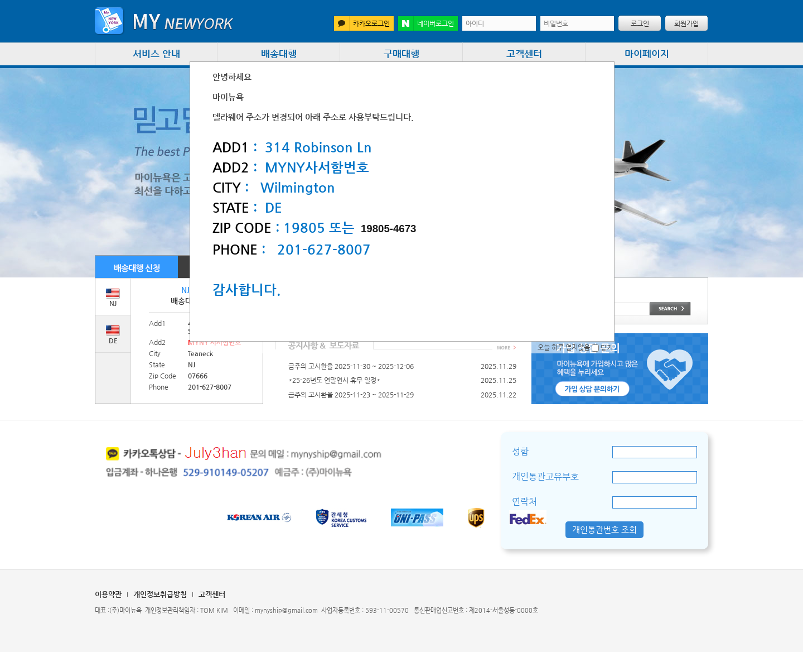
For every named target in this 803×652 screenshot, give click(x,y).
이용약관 (108, 594)
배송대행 (279, 53)
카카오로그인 (362, 23)
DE (113, 334)
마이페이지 (647, 53)
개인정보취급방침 (160, 594)
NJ (113, 298)
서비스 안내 (156, 53)
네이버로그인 (426, 23)
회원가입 (686, 23)
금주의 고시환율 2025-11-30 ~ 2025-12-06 (351, 366)
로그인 (640, 23)
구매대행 (401, 53)
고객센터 (524, 53)
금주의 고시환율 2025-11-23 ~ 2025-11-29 (351, 395)
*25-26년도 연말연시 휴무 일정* (334, 380)
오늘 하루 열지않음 (568, 347)
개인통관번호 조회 (604, 529)
